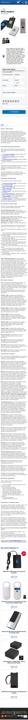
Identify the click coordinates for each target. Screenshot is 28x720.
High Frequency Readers (8, 157)
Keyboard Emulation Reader (9, 184)
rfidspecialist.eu (5, 2)
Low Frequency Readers (8, 154)
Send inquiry (14, 112)
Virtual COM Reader (7, 186)
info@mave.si (18, 713)
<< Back (3, 9)
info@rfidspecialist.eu (16, 541)
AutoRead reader (6, 191)
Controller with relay (7, 199)
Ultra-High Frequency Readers (10, 159)
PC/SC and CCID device (8, 194)
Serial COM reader (7, 189)
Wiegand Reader (6, 196)
